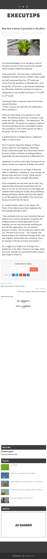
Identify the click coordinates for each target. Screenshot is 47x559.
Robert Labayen (8, 451)
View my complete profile (9, 454)
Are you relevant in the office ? (22, 498)
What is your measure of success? (23, 473)
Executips (23, 15)
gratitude (25, 33)
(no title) (14, 465)
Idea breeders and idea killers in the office (26, 481)
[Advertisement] (23, 365)
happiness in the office (35, 33)
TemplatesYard (29, 556)
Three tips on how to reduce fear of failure (26, 490)
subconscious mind (8, 35)
